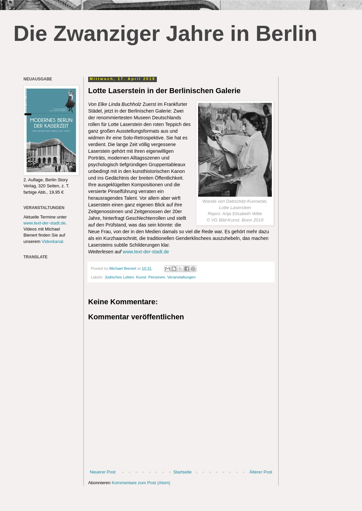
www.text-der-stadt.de (146, 251)
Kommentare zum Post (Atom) (141, 482)
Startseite (182, 471)
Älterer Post (260, 471)
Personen (156, 277)
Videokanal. (53, 241)
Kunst (141, 277)
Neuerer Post (103, 471)
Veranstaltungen (181, 277)
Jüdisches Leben (119, 277)
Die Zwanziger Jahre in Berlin (165, 33)
